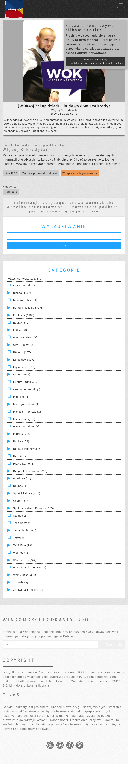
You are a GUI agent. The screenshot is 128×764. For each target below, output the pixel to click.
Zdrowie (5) (20, 582)
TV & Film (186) (23, 545)
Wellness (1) (21, 552)
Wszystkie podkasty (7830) (25, 278)
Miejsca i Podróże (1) (27, 411)
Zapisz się (111, 645)
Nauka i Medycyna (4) (27, 448)
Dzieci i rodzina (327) (27, 307)
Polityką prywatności (82, 39)
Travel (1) (19, 537)
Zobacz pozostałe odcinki (39, 173)
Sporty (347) (21, 500)
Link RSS (11, 173)
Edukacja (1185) (23, 315)
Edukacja (11, 191)
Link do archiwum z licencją (29, 685)
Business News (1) (25, 300)
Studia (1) (19, 515)
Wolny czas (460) (24, 575)
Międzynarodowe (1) (26, 404)
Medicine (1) (21, 396)
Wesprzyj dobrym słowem (79, 173)
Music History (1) (24, 419)
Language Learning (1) (28, 389)
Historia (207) (22, 352)
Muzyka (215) (22, 434)
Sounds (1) (20, 485)
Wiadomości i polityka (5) (29, 567)
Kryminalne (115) (24, 367)
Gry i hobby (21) (24, 344)
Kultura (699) (21, 374)
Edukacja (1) (21, 322)
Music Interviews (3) (26, 426)
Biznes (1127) (22, 292)
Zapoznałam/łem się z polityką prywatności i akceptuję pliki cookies (95, 61)
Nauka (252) (21, 441)
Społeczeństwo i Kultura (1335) (33, 508)
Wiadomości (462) (25, 560)
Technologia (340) (24, 530)
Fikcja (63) (20, 330)
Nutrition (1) (21, 456)
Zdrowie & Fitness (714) (28, 589)
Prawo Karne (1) (23, 463)
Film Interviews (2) (25, 337)
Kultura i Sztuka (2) (26, 382)
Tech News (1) (22, 523)
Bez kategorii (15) (25, 285)
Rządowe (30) (22, 478)
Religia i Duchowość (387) (30, 471)
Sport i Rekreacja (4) (26, 493)
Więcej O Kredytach (27, 149)
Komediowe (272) (24, 359)
